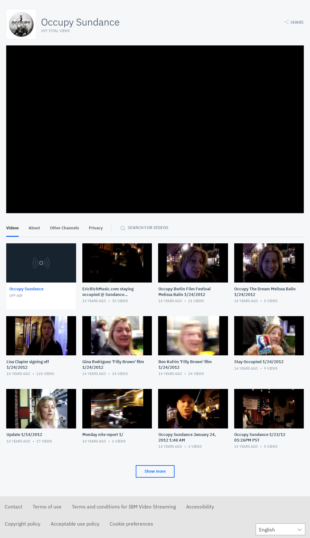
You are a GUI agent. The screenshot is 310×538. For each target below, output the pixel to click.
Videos (12, 228)
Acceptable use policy (75, 524)
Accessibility (200, 506)
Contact (13, 506)
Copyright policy (22, 524)
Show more (155, 471)
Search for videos (148, 227)
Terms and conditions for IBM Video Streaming (124, 506)
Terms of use (47, 506)
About (34, 228)
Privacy (96, 228)
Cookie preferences (131, 524)
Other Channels (64, 228)
